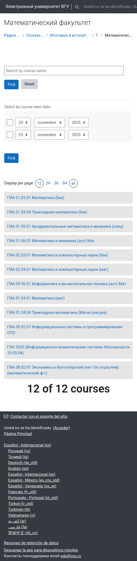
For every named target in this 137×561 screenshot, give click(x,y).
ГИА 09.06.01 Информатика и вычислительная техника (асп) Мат (66, 283)
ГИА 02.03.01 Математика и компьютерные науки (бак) (57, 255)
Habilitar (10, 122)
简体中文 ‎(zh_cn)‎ (23, 532)
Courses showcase (35, 35)
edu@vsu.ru (71, 556)
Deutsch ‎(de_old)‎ (22, 462)
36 (56, 183)
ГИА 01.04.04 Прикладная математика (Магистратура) (57, 312)
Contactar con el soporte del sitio (36, 416)
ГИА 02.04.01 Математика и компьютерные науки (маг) (57, 269)
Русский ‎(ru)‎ (19, 451)
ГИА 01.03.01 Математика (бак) (35, 197)
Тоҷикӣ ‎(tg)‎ (18, 456)
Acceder (61, 427)
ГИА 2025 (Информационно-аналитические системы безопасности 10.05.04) (68, 350)
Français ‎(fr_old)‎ (22, 492)
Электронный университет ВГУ (37, 6)
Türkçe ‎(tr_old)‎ (20, 503)
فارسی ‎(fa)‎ (17, 527)
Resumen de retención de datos (31, 543)
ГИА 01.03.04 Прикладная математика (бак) (47, 212)
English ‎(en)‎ (18, 468)
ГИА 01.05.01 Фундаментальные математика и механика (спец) (65, 226)
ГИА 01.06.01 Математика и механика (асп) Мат (51, 240)
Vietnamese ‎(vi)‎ (21, 515)
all (73, 183)
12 (39, 183)
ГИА (97, 35)
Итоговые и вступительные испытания (70, 35)
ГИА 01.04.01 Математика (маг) (36, 298)
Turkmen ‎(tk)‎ (19, 509)
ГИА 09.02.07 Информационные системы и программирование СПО (64, 329)
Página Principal (12, 35)
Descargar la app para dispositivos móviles (41, 550)
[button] (77, 6)
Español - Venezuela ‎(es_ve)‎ (32, 486)
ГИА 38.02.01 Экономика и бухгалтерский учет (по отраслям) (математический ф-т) (63, 370)
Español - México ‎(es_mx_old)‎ (34, 480)
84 (65, 183)
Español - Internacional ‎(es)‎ (27, 445)
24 (48, 183)
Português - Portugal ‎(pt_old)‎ (33, 497)
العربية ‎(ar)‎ (17, 521)
